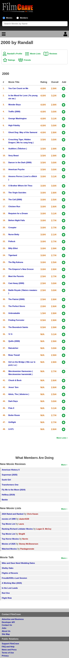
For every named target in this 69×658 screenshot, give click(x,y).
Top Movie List (8, 524)
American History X (11, 470)
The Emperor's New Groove (21, 269)
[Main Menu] (3, 35)
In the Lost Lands (10, 588)
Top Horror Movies (10, 539)
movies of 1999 (9, 519)
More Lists (61, 438)
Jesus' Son (13, 387)
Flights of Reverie (10, 573)
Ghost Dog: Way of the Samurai (22, 132)
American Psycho (16, 169)
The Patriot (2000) (16, 299)
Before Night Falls (16, 220)
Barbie (5, 500)
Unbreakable (14, 313)
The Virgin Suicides (17, 192)
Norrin (25, 539)
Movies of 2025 (9, 544)
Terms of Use (8, 653)
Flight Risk (7, 598)
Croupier (12, 227)
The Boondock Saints (18, 327)
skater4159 (24, 519)
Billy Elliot (13, 248)
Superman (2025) (9, 475)
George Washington (17, 118)
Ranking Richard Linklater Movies (17, 529)
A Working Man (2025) (12, 583)
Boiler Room (14, 415)
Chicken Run (14, 206)
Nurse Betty (13, 234)
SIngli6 (22, 534)
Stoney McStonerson (28, 544)
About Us (6, 631)
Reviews (53, 54)
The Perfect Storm (16, 306)
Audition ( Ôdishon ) (17, 148)
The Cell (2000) (15, 199)
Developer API (8, 622)
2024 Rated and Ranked (12, 514)
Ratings (11, 60)
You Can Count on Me (18, 88)
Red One (6, 593)
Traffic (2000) (14, 111)
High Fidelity (14, 125)
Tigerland (12, 255)
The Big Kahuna (15, 262)
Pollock (11, 241)
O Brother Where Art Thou (20, 186)
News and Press (9, 650)
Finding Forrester (16, 320)
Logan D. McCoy (43, 529)
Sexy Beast (13, 155)
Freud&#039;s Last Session (14, 578)
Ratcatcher (13, 348)
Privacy (5, 656)
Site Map (6, 634)
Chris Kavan (32, 514)
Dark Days (13, 401)
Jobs (4, 628)
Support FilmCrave (10, 644)
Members (24, 18)
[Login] (66, 35)
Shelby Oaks (7, 568)
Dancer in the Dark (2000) (20, 162)
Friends (27, 60)
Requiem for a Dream (18, 213)
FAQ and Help (8, 647)
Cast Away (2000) (16, 283)
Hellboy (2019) (8, 495)
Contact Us (7, 625)
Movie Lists (35, 54)
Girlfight (12, 422)
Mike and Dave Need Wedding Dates (18, 563)
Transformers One (10, 485)
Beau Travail (14, 355)
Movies (9, 18)
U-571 (11, 429)
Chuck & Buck (14, 380)
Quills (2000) (14, 341)
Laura (21, 524)
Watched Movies (9, 549)
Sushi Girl (6, 480)
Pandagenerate (27, 549)
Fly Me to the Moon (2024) (13, 490)
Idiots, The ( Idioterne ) (18, 394)
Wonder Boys (14, 104)
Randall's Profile (14, 54)
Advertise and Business (13, 619)
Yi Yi (10, 334)
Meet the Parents (16, 276)
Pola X (11, 408)
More (63, 465)
